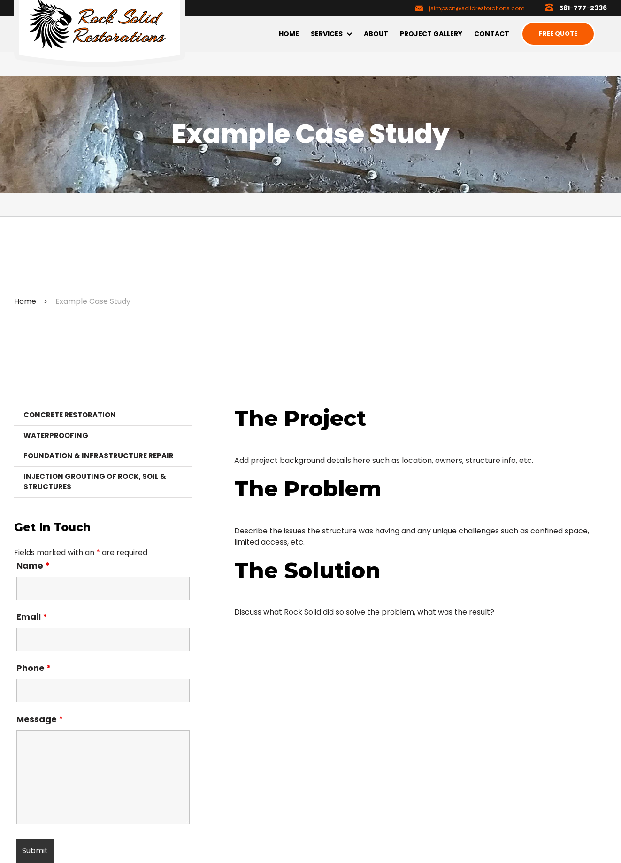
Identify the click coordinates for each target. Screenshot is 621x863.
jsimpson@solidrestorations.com (477, 8)
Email (31, 617)
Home (25, 301)
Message (39, 719)
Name (33, 565)
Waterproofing (55, 435)
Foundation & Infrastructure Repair (98, 456)
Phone (33, 668)
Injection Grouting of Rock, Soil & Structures (94, 481)
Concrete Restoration (69, 415)
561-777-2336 (583, 8)
